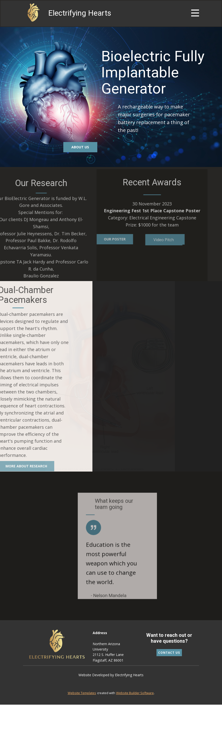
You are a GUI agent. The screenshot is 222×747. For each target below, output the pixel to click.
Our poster (100, 239)
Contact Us (169, 653)
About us (80, 147)
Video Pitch (149, 239)
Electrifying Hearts (79, 13)
